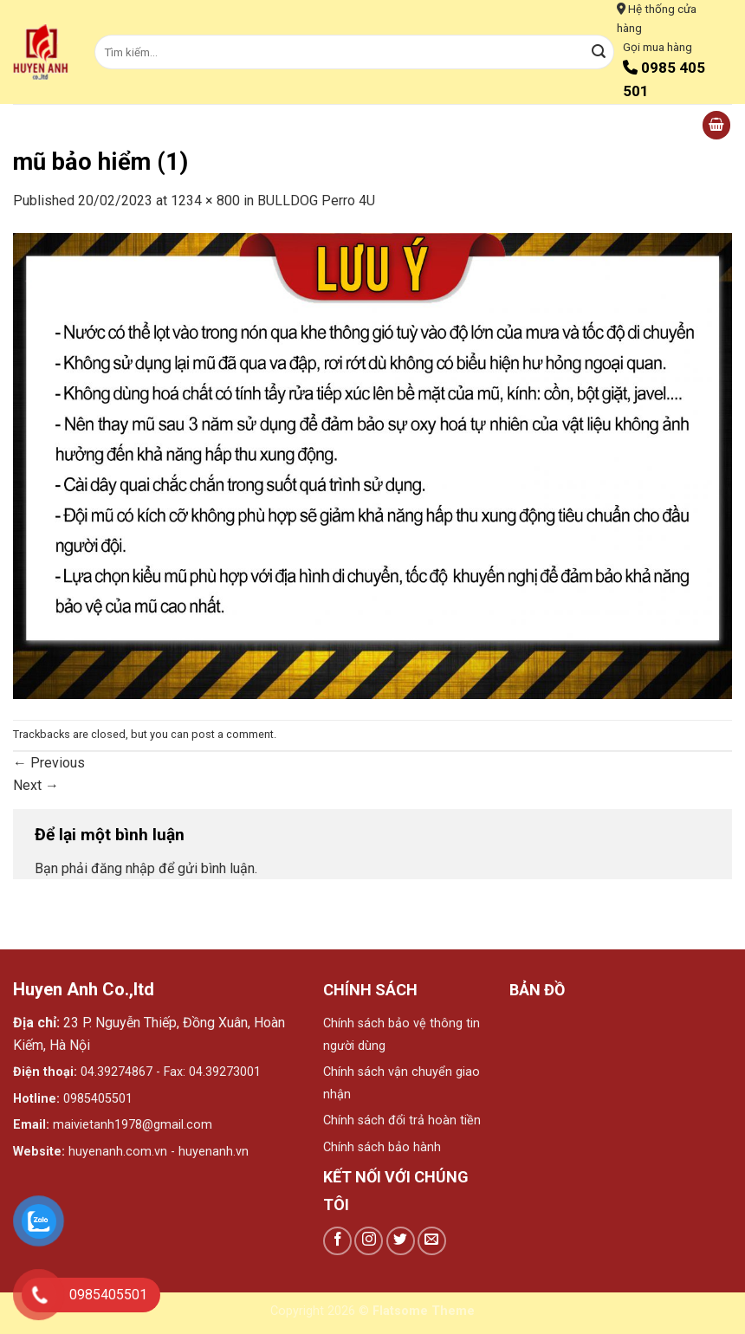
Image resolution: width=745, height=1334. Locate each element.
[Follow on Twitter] (400, 1241)
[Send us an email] (432, 1241)
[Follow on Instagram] (368, 1241)
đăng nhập (123, 868)
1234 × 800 (205, 200)
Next (36, 785)
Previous (49, 762)
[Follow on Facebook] (337, 1241)
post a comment (232, 734)
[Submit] (598, 52)
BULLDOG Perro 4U (316, 200)
